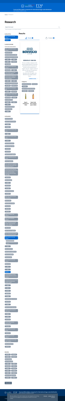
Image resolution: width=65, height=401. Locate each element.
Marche (14, 366)
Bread (8, 304)
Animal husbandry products (10, 121)
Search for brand (9, 27)
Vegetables (8, 293)
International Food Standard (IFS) (11, 83)
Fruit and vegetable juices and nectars (10, 157)
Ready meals (7, 264)
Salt (7, 269)
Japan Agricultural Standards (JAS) (10, 88)
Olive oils (7, 211)
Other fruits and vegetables (10, 230)
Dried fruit (8, 333)
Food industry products (9, 143)
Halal (14, 70)
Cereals (7, 124)
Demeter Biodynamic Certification (11, 57)
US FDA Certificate (8, 109)
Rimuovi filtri (8, 383)
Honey (8, 182)
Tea (7, 288)
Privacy (45, 396)
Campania (14, 356)
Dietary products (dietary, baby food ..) (11, 130)
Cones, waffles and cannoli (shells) (10, 329)
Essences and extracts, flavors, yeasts (11, 137)
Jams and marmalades (9, 191)
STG (7, 104)
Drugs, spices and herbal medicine (9, 336)
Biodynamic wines (8, 52)
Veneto (14, 377)
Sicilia (8, 373)
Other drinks (7, 227)
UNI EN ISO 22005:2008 (9, 106)
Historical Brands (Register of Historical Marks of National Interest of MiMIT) (10, 77)
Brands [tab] (29, 38)
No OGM (14, 97)
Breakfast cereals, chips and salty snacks (10, 310)
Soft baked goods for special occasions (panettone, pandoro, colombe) (11, 276)
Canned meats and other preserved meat (9, 323)
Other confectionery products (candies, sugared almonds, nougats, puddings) (10, 224)
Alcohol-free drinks (8, 118)
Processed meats (8, 257)
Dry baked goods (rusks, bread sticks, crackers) (10, 340)
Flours (8, 140)
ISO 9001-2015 (14, 85)
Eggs (8, 133)
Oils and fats (7, 206)
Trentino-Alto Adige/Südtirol (10, 375)
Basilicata (14, 354)
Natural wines (7, 97)
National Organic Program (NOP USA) (11, 94)
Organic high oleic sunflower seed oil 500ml (33, 104)
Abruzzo (7, 354)
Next (38, 100)
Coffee (8, 316)
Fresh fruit (8, 148)
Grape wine (8, 177)
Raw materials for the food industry (10, 260)
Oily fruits (8, 208)
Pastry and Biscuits (8, 249)
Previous (20, 100)
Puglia (8, 370)
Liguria (14, 363)
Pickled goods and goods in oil (10, 251)
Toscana (14, 373)
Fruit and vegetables (9, 161)
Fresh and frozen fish (9, 344)
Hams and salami (8, 180)
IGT (14, 81)
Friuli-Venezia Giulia (8, 361)
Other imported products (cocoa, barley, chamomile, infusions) (11, 234)
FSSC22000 (8, 64)
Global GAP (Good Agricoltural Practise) (10, 67)
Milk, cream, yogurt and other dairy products (10, 197)
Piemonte (14, 368)
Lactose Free (14, 91)
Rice (8, 266)
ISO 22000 (8, 85)
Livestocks (8, 193)
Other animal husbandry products (9, 219)
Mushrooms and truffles (9, 203)
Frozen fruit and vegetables (10, 154)
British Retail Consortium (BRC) (11, 55)
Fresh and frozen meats (9, 146)
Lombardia (8, 366)
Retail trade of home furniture (10, 240)
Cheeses (7, 127)
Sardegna (14, 370)
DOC (8, 59)
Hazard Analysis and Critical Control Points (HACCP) (10, 73)
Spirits (14, 102)
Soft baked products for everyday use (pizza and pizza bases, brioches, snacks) (11, 281)
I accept (53, 397)
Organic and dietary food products (9, 215)
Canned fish (8, 319)
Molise (8, 368)
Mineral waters (8, 200)
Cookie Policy (51, 396)
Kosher (7, 91)
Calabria (7, 356)
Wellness (8, 346)
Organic (7, 102)
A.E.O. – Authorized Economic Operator (10, 49)
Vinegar (7, 296)
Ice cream (8, 188)
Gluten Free (8, 70)
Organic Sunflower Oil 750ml (26, 104)
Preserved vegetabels (9, 254)
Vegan (8, 111)
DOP (8, 61)
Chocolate (8, 326)
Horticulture (8, 185)
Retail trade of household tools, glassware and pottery (11, 243)
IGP (7, 81)
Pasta (8, 246)
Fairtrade (14, 61)
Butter (8, 314)
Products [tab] (49, 38)
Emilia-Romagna (8, 359)
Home (6, 14)
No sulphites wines (8, 99)
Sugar (8, 285)
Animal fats (8, 301)
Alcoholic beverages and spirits (11, 299)
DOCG (14, 59)
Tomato (7, 290)
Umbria (7, 377)
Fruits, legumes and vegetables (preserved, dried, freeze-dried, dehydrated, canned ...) (11, 165)
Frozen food (8, 151)
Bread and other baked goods (10, 307)
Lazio (8, 363)
